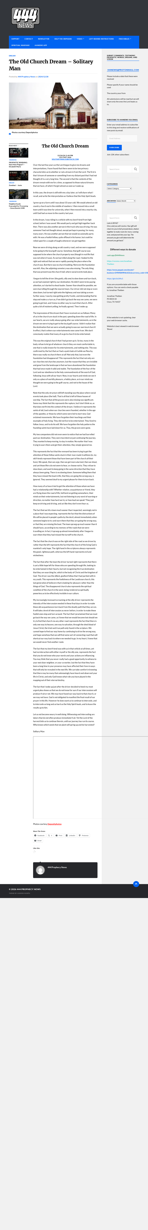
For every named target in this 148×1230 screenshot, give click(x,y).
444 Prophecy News (26, 76)
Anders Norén (23, 893)
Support (15, 39)
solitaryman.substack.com (65, 159)
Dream (12, 56)
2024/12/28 (43, 76)
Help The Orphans (63, 39)
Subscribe (114, 147)
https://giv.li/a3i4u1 (115, 278)
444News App (41, 45)
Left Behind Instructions (101, 39)
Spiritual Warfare (20, 45)
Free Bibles (124, 39)
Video (79, 39)
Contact (29, 39)
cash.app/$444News (115, 255)
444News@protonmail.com (123, 70)
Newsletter (43, 39)
